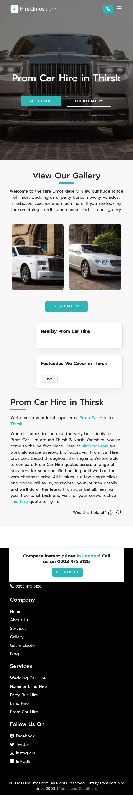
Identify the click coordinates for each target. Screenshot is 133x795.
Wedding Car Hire (28, 678)
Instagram (22, 753)
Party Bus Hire (24, 695)
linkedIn (20, 761)
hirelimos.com (95, 446)
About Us (19, 620)
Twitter (19, 744)
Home (16, 611)
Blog (14, 654)
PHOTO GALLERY (89, 101)
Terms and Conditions (78, 788)
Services (18, 628)
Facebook (22, 736)
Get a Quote (22, 645)
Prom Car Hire (93, 418)
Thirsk (16, 424)
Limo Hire (19, 703)
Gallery (17, 637)
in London (88, 555)
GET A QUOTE (41, 101)
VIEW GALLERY (66, 306)
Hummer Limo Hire (28, 687)
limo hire (19, 501)
